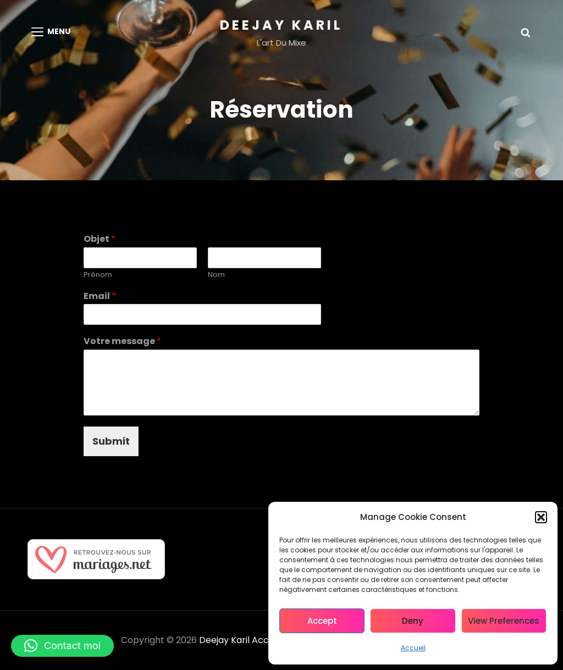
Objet (99, 239)
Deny (412, 621)
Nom (216, 275)
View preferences (503, 621)
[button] (541, 517)
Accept (322, 621)
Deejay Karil (281, 25)
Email (100, 296)
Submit (111, 441)
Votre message (122, 341)
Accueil (413, 647)
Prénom (98, 275)
